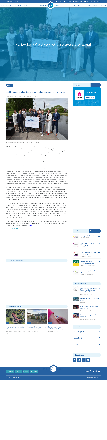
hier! (30, 225)
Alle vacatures (94, 231)
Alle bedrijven (95, 85)
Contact (18, 374)
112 (11, 5)
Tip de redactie (77, 1)
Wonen (84, 5)
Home (2, 5)
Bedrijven (103, 5)
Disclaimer (34, 374)
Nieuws (7, 5)
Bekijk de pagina (90, 97)
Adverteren (88, 1)
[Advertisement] (37, 245)
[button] (78, 102)
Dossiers (97, 1)
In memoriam (96, 5)
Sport (19, 5)
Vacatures (67, 1)
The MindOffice (97, 380)
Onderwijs (24, 5)
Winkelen (78, 5)
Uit (74, 5)
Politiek (15, 5)
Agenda (59, 1)
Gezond (89, 5)
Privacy (25, 374)
